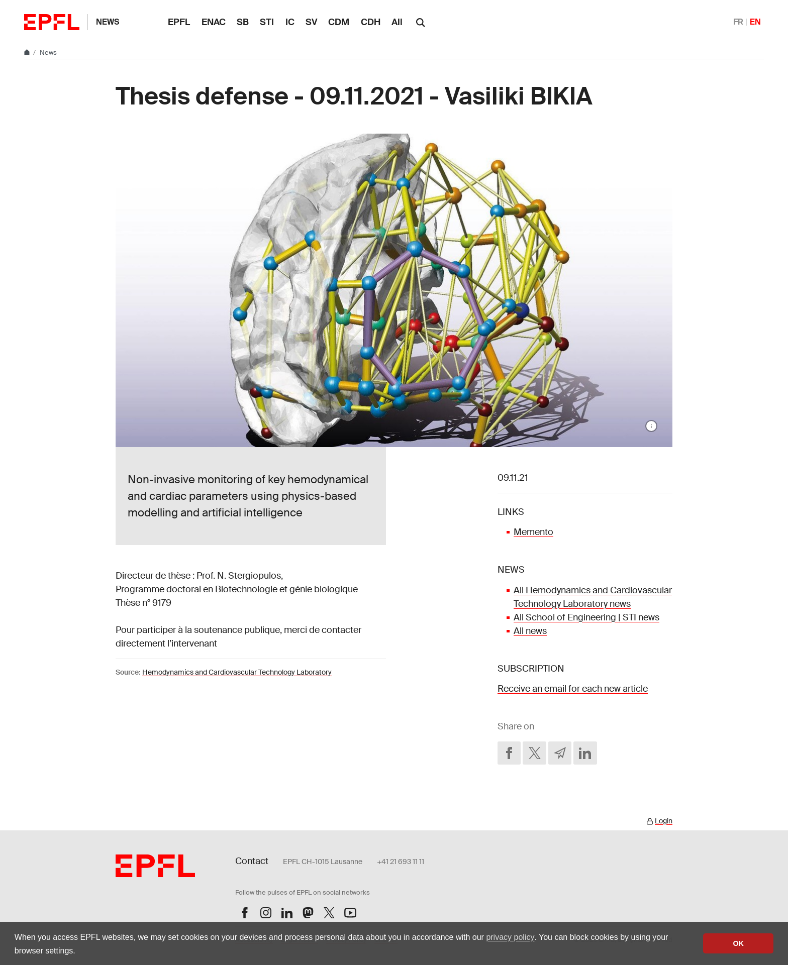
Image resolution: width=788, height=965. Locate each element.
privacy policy (510, 937)
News (107, 22)
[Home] (27, 52)
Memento (533, 532)
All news (530, 631)
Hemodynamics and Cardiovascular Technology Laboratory (237, 672)
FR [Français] (738, 22)
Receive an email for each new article (573, 689)
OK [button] (738, 943)
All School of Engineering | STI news (586, 617)
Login (663, 820)
